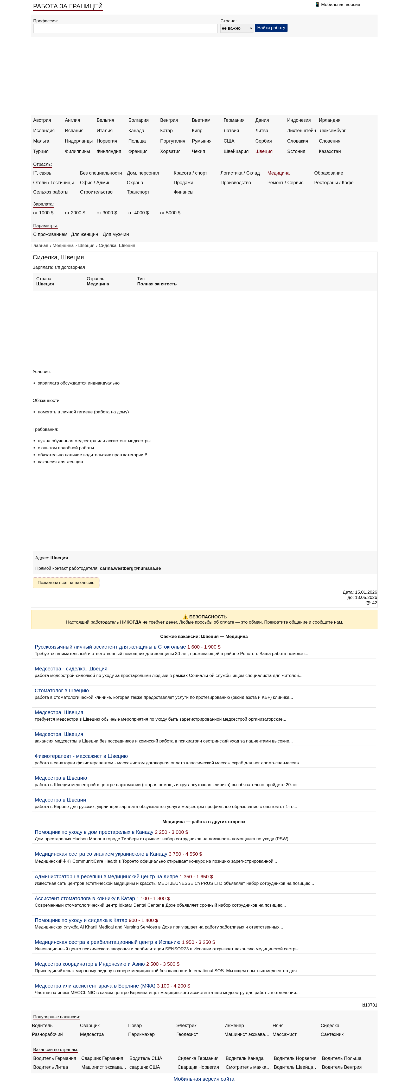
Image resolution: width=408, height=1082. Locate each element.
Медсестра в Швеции (60, 800)
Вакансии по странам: (56, 1049)
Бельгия (105, 120)
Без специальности (101, 173)
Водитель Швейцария (297, 1067)
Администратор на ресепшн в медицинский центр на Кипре (106, 876)
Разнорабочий (47, 1034)
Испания (74, 130)
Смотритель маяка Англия (248, 1067)
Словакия (297, 141)
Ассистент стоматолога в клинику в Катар (85, 898)
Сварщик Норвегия (198, 1067)
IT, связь (42, 173)
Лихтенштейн (301, 130)
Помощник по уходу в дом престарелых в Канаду (94, 832)
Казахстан (330, 151)
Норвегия (107, 141)
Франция (138, 151)
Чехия (198, 151)
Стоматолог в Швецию (62, 690)
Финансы (184, 192)
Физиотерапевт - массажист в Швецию (81, 756)
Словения (330, 141)
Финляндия (109, 151)
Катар (166, 130)
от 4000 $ (139, 212)
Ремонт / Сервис (285, 182)
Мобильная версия (340, 4)
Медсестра (92, 1034)
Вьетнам (201, 120)
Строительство (96, 192)
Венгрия (169, 120)
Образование (328, 173)
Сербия (264, 141)
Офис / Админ (95, 182)
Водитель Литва (50, 1067)
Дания (262, 120)
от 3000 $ (107, 212)
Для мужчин (116, 234)
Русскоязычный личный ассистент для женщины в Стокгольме (110, 647)
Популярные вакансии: (56, 1016)
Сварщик (90, 1025)
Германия (234, 120)
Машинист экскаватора (247, 1034)
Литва (262, 130)
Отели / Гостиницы (53, 182)
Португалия (173, 141)
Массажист (285, 1034)
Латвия (231, 130)
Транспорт (138, 192)
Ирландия (330, 120)
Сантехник (332, 1034)
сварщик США (145, 1067)
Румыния (202, 141)
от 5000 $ (170, 212)
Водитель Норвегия (295, 1058)
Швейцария (236, 151)
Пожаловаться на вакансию (66, 582)
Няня (278, 1025)
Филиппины (77, 151)
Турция (41, 151)
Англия (72, 120)
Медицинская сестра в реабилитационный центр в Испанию (108, 942)
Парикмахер (141, 1034)
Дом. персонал (143, 173)
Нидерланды (79, 141)
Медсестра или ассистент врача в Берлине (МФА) (95, 986)
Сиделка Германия (198, 1058)
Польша (137, 141)
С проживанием (50, 234)
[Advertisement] (204, 76)
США (229, 141)
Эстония (296, 151)
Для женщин (84, 234)
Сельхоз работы (50, 192)
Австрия (42, 120)
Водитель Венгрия (342, 1067)
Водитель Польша (341, 1058)
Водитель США (146, 1058)
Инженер (234, 1025)
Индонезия (299, 120)
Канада (136, 130)
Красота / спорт (190, 173)
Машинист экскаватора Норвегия (104, 1067)
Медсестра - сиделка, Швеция (71, 668)
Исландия (44, 130)
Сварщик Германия (102, 1058)
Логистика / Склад (240, 173)
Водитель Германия (54, 1058)
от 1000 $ (43, 212)
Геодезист (187, 1034)
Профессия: (45, 20)
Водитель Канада (245, 1058)
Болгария (139, 120)
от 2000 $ (75, 212)
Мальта (41, 141)
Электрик (186, 1025)
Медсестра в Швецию (61, 778)
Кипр (197, 130)
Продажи (183, 182)
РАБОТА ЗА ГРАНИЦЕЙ (68, 6)
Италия (105, 130)
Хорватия (170, 151)
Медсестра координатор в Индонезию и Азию (90, 964)
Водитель (42, 1025)
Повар (135, 1025)
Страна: (228, 20)
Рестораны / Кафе (334, 182)
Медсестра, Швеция (59, 712)
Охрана (135, 182)
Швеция (264, 151)
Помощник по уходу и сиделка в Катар (81, 920)
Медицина (278, 173)
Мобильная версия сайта (204, 1079)
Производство (236, 182)
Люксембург (333, 130)
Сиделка (330, 1025)
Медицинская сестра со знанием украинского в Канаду (101, 854)
